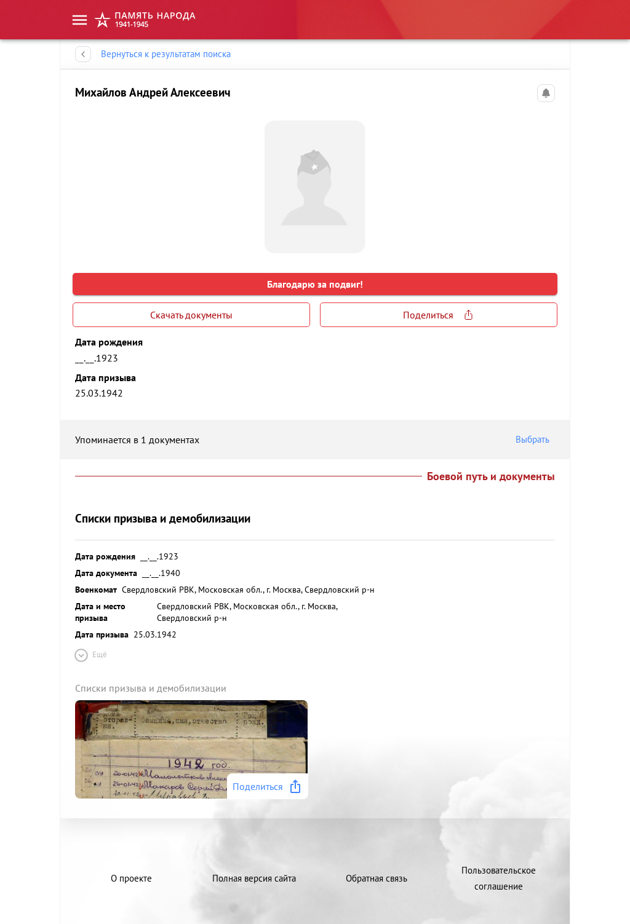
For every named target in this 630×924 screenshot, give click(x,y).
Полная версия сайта (254, 878)
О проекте (131, 878)
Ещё (90, 655)
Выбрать (535, 440)
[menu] (79, 20)
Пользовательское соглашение (498, 878)
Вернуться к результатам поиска (166, 54)
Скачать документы (191, 314)
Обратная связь (376, 878)
